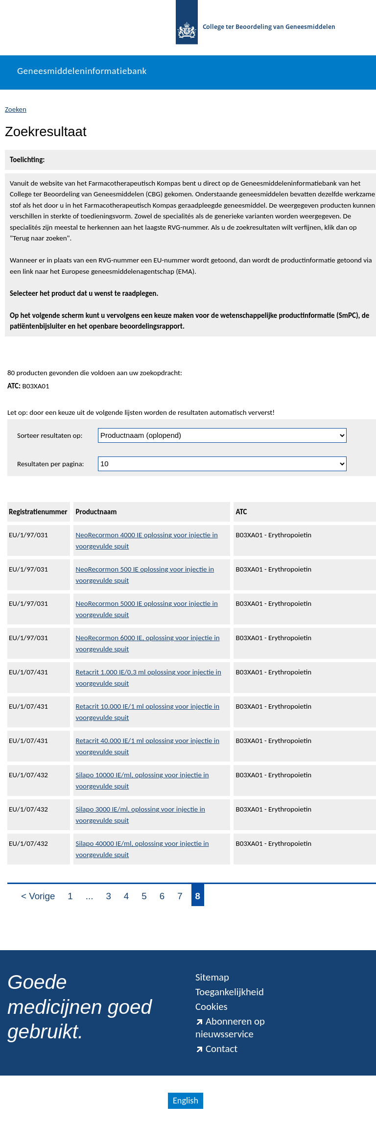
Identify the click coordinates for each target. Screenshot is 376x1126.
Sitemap (212, 977)
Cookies (211, 1006)
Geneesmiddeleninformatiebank (82, 70)
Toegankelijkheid (229, 991)
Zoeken (15, 109)
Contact (216, 1048)
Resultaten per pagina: (50, 463)
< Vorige (38, 896)
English (185, 1100)
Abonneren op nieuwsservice (230, 1027)
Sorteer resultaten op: (49, 435)
